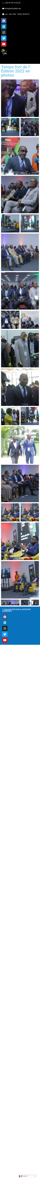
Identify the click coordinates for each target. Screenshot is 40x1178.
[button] (20, 60)
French (23, 1176)
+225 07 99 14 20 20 (12, 3)
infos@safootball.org (13, 8)
